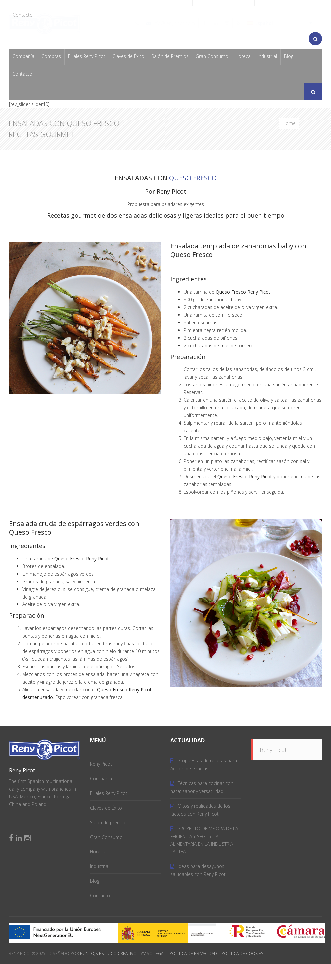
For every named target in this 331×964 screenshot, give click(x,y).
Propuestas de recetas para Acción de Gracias (203, 764)
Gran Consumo (212, 56)
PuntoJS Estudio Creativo (108, 953)
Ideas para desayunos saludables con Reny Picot (198, 870)
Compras (51, 56)
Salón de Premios (170, 56)
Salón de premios (109, 822)
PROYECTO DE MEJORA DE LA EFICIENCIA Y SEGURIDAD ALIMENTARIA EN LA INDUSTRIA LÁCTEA (204, 840)
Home (289, 123)
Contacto (23, 15)
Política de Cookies (242, 953)
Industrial (267, 56)
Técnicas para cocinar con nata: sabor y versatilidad (201, 787)
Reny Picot (101, 764)
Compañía (23, 56)
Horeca (243, 56)
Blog (288, 56)
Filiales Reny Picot (86, 56)
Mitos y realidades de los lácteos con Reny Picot (200, 810)
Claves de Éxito (128, 56)
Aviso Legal (153, 953)
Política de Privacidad (193, 953)
